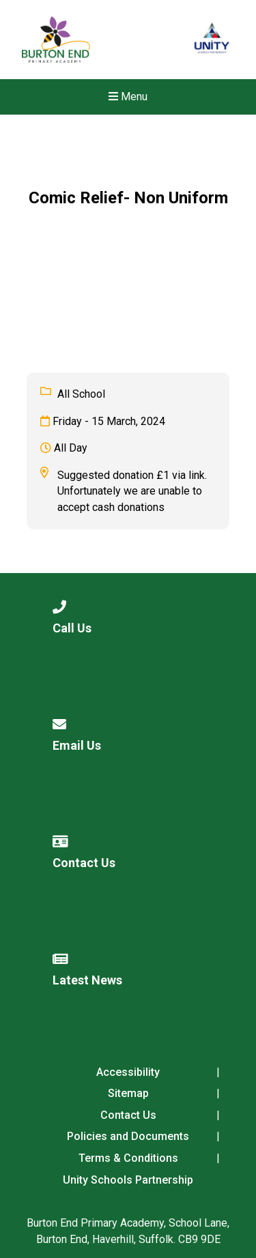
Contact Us (128, 1115)
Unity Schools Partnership (128, 1179)
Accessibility (128, 1072)
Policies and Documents (128, 1136)
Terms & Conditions (128, 1158)
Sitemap (128, 1093)
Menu (128, 96)
